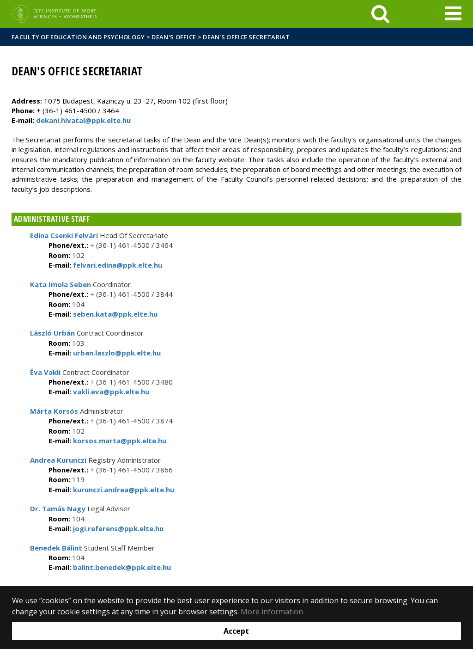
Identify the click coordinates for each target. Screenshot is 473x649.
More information (272, 611)
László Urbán (52, 332)
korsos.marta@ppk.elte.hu (118, 440)
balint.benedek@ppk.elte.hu (121, 567)
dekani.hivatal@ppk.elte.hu (83, 120)
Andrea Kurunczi (58, 460)
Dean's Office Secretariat (246, 37)
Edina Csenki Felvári (64, 235)
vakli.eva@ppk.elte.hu (110, 391)
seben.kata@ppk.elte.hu (114, 313)
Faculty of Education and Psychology (78, 37)
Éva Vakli (45, 372)
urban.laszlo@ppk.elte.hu (116, 352)
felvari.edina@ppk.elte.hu (116, 264)
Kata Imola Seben (60, 284)
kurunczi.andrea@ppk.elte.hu (122, 489)
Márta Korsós (54, 411)
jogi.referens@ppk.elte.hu (117, 528)
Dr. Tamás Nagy (57, 508)
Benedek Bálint (56, 547)
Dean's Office (174, 37)
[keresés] (380, 14)
